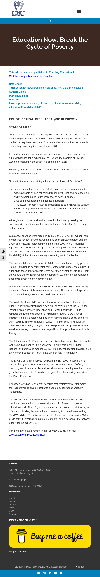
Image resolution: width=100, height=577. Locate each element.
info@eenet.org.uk (24, 473)
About (12, 498)
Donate (12, 501)
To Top (81, 567)
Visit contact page (17, 479)
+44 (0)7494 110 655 (41, 470)
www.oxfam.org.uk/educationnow (27, 434)
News (12, 507)
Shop (11, 511)
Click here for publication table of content (31, 76)
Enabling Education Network (54, 567)
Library (12, 504)
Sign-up (12, 514)
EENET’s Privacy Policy (26, 567)
